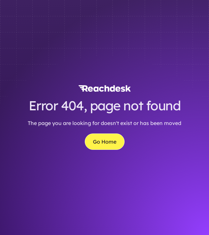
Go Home (104, 141)
